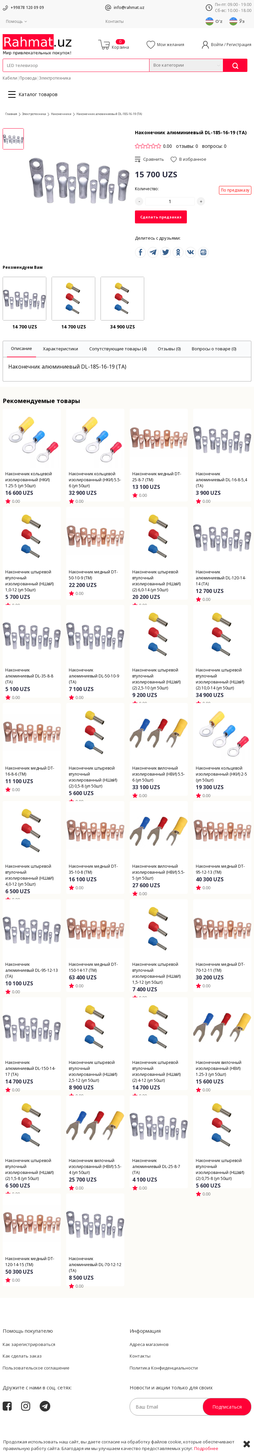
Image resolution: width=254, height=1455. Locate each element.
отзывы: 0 (187, 146)
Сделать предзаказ (161, 216)
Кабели (10, 78)
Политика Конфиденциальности (164, 1368)
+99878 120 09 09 (27, 7)
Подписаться (227, 1407)
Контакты (115, 21)
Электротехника (55, 78)
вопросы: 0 (214, 146)
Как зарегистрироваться (29, 1344)
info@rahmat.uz (129, 7)
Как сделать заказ (22, 1356)
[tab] (21, 349)
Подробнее (206, 1448)
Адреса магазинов (149, 1344)
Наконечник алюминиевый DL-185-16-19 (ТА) (109, 114)
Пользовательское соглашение (36, 1368)
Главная (11, 114)
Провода (28, 78)
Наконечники (61, 114)
